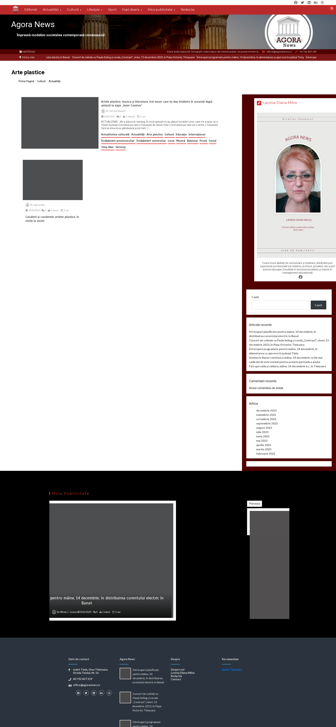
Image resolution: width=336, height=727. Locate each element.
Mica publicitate (160, 9)
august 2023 (264, 427)
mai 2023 (261, 440)
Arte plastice (155, 134)
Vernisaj (121, 147)
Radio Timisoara (232, 669)
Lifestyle (93, 9)
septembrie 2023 (267, 423)
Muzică (181, 141)
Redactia (176, 676)
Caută (255, 297)
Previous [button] (286, 503)
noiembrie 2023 (266, 414)
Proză (204, 141)
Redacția (187, 9)
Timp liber (107, 147)
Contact (176, 679)
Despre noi (177, 669)
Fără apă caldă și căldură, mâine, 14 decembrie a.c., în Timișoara (287, 366)
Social (212, 141)
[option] (143, 57)
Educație (181, 134)
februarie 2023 (265, 453)
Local (171, 141)
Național (193, 141)
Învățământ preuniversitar (118, 141)
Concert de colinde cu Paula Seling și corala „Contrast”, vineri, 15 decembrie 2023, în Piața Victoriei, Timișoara (143, 57)
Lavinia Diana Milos (183, 672)
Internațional (197, 134)
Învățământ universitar (152, 141)
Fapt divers (130, 9)
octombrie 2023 (266, 419)
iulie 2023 (262, 432)
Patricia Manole (117, 111)
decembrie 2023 (266, 410)
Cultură (73, 9)
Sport (112, 9)
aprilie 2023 (263, 445)
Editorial (30, 9)
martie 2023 (263, 449)
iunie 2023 (262, 436)
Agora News (33, 24)
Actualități (50, 9)
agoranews (39, 205)
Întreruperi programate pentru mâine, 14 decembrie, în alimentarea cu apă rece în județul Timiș (260, 57)
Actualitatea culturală (115, 134)
